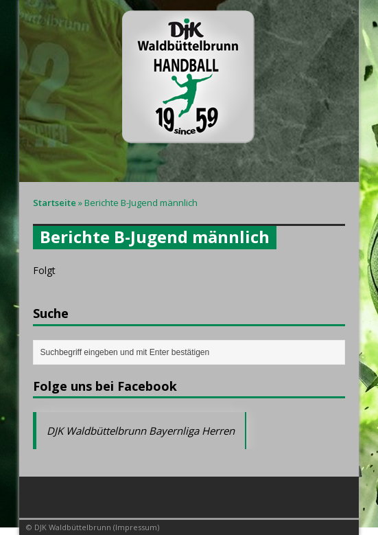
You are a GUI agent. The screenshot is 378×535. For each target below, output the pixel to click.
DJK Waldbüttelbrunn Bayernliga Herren (141, 430)
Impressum (136, 527)
